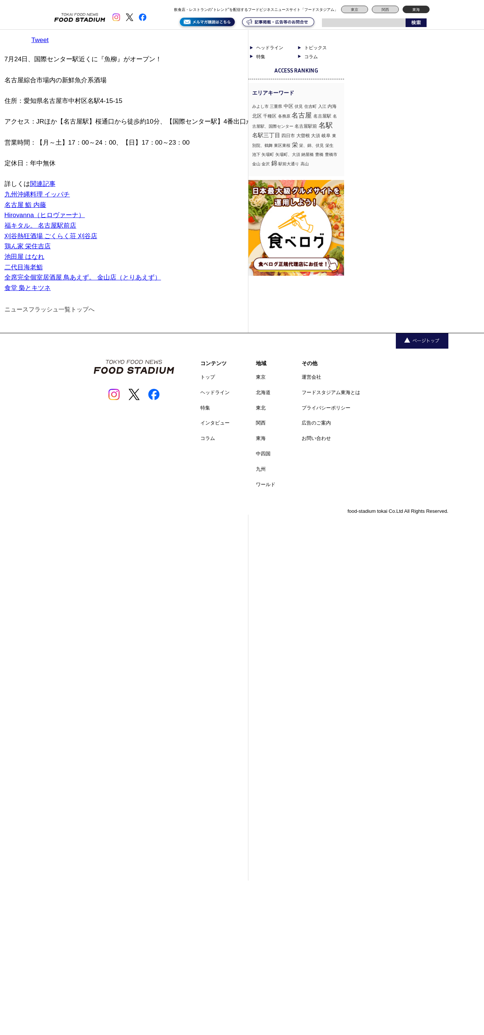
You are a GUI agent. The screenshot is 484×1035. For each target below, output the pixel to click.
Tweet (40, 40)
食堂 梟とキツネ (28, 288)
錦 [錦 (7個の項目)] (274, 163)
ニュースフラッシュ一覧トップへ (50, 309)
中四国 (263, 453)
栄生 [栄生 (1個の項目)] (329, 145)
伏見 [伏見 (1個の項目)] (299, 106)
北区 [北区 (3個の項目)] (257, 116)
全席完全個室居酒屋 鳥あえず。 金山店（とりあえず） (83, 277)
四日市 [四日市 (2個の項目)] (288, 135)
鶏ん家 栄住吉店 (28, 246)
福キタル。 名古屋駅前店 (41, 225)
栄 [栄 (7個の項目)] (295, 144)
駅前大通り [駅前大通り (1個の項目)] (288, 164)
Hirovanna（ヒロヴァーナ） (45, 215)
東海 (416, 10)
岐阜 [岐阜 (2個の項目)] (326, 135)
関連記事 (43, 183)
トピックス (315, 47)
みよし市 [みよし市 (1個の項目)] (260, 106)
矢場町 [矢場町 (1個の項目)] (268, 154)
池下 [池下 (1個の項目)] (256, 154)
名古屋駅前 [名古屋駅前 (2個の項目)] (306, 126)
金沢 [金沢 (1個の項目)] (266, 164)
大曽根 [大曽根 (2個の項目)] (303, 135)
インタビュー (215, 423)
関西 (385, 10)
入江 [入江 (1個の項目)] (322, 106)
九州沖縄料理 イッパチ (37, 194)
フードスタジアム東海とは (331, 392)
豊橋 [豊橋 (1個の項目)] (319, 154)
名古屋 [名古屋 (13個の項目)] (302, 115)
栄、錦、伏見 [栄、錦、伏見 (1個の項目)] (311, 145)
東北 (261, 408)
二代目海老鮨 (24, 267)
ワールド (265, 484)
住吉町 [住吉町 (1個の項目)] (310, 106)
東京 (354, 10)
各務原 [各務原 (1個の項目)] (284, 116)
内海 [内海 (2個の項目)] (332, 106)
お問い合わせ (316, 438)
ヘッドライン (269, 47)
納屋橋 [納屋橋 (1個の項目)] (307, 154)
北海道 (263, 392)
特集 (260, 56)
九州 (261, 469)
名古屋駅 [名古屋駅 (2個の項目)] (322, 116)
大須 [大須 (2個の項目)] (315, 135)
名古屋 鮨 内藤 (26, 205)
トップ (207, 377)
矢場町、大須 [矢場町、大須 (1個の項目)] (287, 154)
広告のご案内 (316, 423)
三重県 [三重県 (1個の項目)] (276, 106)
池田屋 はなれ (25, 256)
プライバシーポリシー (326, 408)
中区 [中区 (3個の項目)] (288, 106)
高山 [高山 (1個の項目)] (305, 164)
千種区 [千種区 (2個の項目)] (270, 116)
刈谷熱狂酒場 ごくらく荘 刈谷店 (51, 236)
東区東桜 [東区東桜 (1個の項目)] (282, 145)
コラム (311, 56)
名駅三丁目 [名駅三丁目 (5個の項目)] (266, 135)
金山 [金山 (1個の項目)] (256, 164)
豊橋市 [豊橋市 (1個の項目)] (331, 154)
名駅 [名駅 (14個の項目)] (326, 125)
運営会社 (311, 377)
